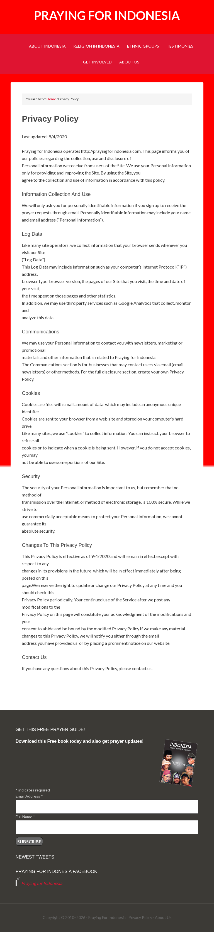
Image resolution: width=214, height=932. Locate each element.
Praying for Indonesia (107, 15)
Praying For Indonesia (107, 917)
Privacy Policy (140, 917)
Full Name (25, 816)
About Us (163, 917)
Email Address (29, 796)
